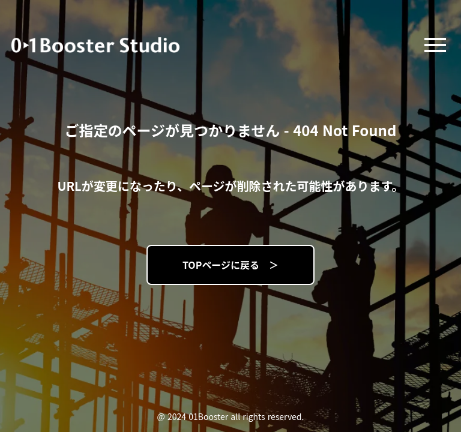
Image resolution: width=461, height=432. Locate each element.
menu (435, 45)
